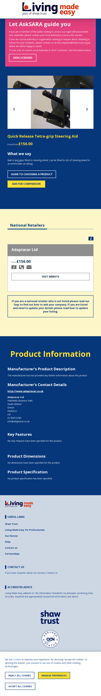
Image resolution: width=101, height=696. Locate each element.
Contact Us (51, 572)
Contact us (11, 547)
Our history (11, 535)
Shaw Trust (11, 523)
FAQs (8, 541)
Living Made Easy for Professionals (25, 529)
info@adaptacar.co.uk (18, 421)
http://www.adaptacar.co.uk (25, 391)
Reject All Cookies (19, 675)
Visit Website (50, 276)
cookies (17, 659)
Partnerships (12, 553)
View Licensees (22, 57)
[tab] (27, 223)
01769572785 (14, 417)
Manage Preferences (54, 675)
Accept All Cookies (20, 686)
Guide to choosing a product (32, 174)
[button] (14, 109)
